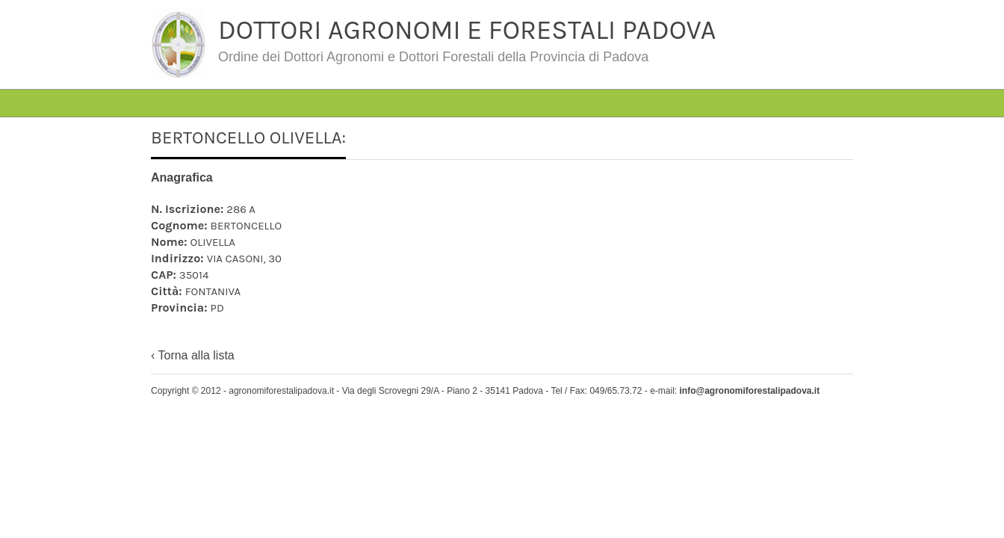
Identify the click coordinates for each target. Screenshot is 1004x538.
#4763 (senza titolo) (257, 78)
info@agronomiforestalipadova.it (749, 391)
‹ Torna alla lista (193, 355)
